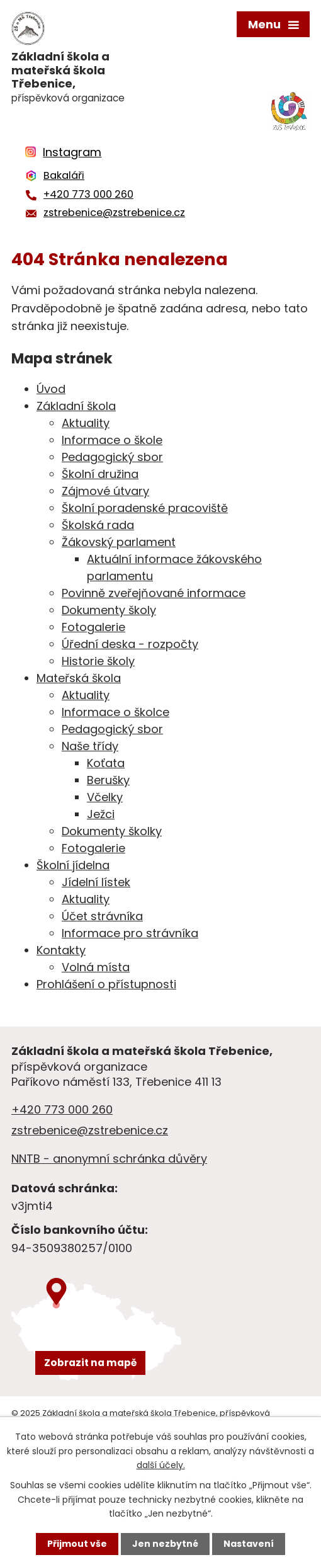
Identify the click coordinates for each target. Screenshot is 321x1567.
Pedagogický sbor (112, 457)
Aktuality (86, 423)
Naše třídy (90, 746)
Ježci (101, 814)
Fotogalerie (93, 627)
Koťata (106, 763)
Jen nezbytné (165, 1543)
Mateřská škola (79, 678)
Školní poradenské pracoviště (145, 508)
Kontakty (61, 950)
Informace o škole (112, 440)
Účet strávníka (102, 916)
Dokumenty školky (112, 831)
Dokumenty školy (109, 610)
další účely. (161, 1465)
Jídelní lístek (96, 882)
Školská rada (98, 525)
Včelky (105, 797)
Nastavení (248, 1543)
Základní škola (76, 406)
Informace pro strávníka (130, 933)
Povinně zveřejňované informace (153, 593)
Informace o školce (115, 712)
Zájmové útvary (105, 491)
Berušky (108, 780)
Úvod (51, 389)
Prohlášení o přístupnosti (106, 984)
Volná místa (96, 967)
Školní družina (100, 474)
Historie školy (98, 661)
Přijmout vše (77, 1543)
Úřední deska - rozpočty (130, 644)
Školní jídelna (73, 865)
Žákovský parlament (119, 542)
